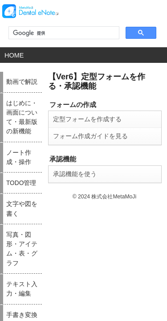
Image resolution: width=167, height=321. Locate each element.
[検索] (63, 33)
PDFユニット (70, 259)
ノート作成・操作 (17, 224)
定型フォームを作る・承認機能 (138, 244)
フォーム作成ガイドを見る (43, 120)
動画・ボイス (124, 188)
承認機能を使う (29, 156)
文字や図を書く (15, 259)
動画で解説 (11, 188)
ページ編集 (68, 224)
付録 (116, 277)
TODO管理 (11, 241)
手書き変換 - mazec (76, 206)
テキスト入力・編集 (76, 188)
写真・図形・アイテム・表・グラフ (27, 279)
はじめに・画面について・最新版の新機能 (27, 208)
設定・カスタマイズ (130, 224)
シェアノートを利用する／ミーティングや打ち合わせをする (138, 264)
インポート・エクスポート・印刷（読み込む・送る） (80, 246)
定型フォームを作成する (41, 104)
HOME (13, 55)
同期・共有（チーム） (132, 206)
